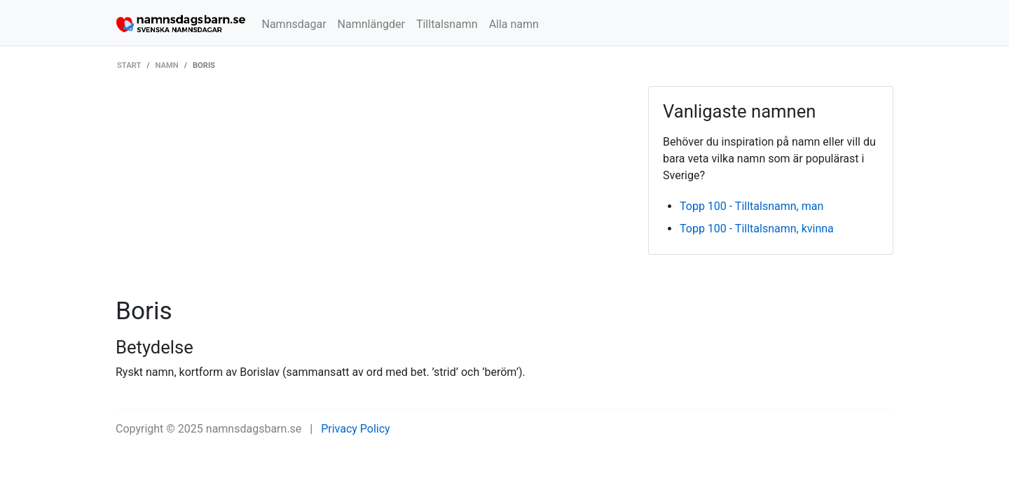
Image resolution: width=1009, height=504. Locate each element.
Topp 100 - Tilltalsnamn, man (751, 206)
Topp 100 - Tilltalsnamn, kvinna (757, 228)
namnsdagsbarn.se (254, 428)
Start (129, 65)
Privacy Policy (355, 428)
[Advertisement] (371, 191)
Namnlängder (371, 24)
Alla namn (514, 24)
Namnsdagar (294, 24)
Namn (167, 65)
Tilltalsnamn (447, 24)
